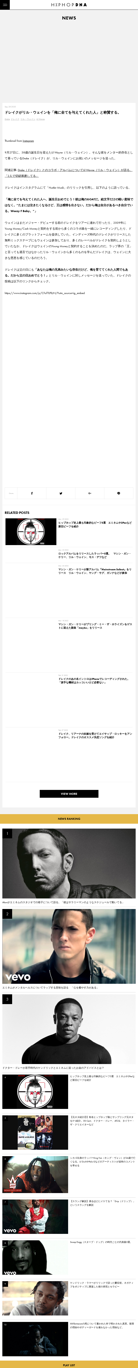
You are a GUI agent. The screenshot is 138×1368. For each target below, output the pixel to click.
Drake (7, 119)
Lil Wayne (40, 119)
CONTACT (26, 1341)
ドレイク (15, 119)
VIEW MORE (69, 638)
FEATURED (9, 1362)
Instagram (28, 141)
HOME (7, 1341)
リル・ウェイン (27, 119)
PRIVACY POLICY (30, 1348)
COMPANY (27, 1355)
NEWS (7, 1355)
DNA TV (7, 1348)
